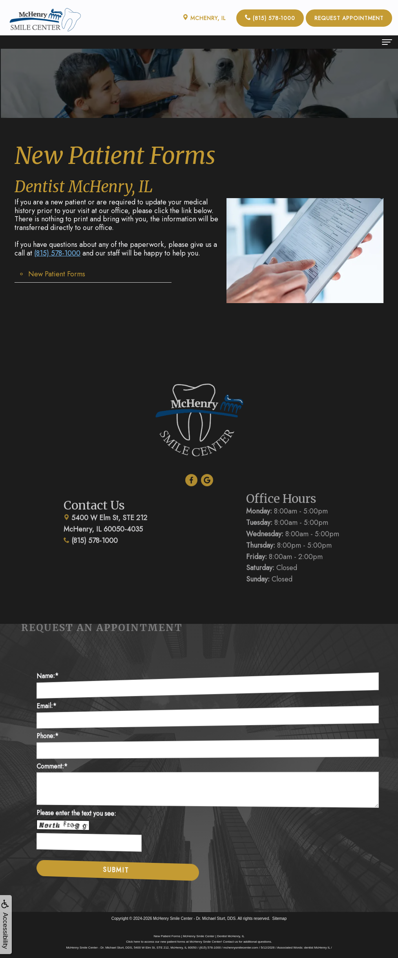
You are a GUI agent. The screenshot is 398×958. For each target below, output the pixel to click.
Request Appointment (348, 18)
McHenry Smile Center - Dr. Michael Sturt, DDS (194, 918)
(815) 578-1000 (270, 18)
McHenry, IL (204, 18)
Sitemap (279, 918)
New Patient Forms (56, 274)
